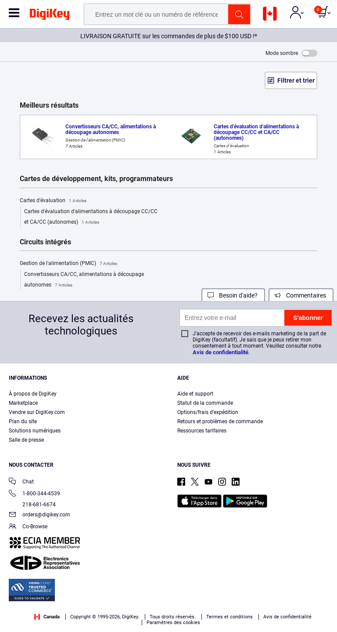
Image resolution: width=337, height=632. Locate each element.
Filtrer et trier (296, 80)
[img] (49, 16)
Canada (47, 617)
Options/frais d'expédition (207, 412)
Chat (21, 482)
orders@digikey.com (39, 515)
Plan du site (23, 421)
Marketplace (23, 403)
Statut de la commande (205, 403)
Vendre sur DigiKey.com (37, 412)
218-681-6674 (32, 504)
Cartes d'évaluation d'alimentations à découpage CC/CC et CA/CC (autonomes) (91, 218)
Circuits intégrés (45, 242)
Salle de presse (26, 440)
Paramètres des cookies (173, 622)
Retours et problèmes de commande (220, 421)
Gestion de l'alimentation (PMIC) (68, 263)
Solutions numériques (35, 431)
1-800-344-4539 (34, 494)
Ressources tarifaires (201, 431)
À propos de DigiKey (33, 394)
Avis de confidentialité (220, 352)
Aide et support (195, 394)
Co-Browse (28, 527)
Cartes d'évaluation (53, 201)
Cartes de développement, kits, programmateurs (96, 179)
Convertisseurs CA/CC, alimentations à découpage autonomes (84, 281)
